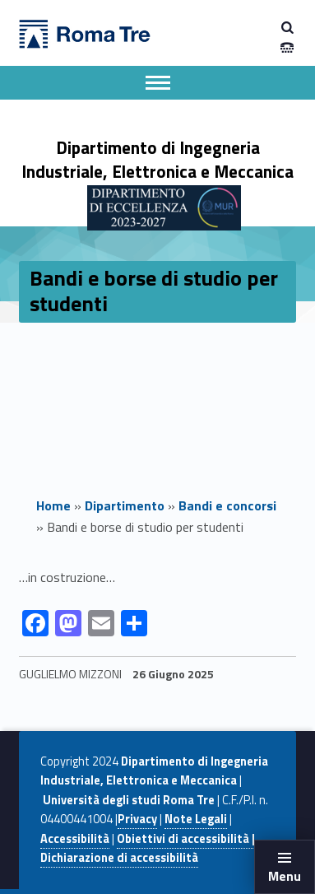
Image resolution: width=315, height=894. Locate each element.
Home (53, 505)
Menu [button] (284, 876)
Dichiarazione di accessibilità (119, 858)
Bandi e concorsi (227, 505)
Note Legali (195, 819)
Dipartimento (124, 505)
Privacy (137, 819)
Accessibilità (74, 839)
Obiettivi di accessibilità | (186, 839)
